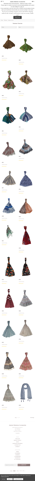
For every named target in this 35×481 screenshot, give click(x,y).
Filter (3, 27)
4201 (3, 162)
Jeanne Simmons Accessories (17, 425)
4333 (3, 279)
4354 (20, 373)
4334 (20, 279)
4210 (19, 156)
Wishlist (19, 473)
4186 (19, 127)
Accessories (17, 456)
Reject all (10, 479)
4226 (3, 216)
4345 (3, 342)
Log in (16, 473)
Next (32, 417)
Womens (5, 20)
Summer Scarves (10, 20)
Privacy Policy (17, 440)
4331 (2, 240)
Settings (3, 479)
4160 (20, 60)
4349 (3, 373)
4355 (3, 405)
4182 (2, 131)
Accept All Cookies (18, 479)
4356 (20, 405)
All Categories (17, 459)
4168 (3, 95)
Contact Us (17, 445)
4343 (20, 310)
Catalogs (17, 438)
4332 (20, 248)
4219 (19, 189)
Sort (20, 27)
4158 (2, 56)
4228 (20, 216)
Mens (17, 451)
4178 (19, 91)
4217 (2, 187)
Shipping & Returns (17, 443)
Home (2, 20)
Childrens (17, 453)
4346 (20, 339)
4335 (3, 310)
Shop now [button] (17, 17)
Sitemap (18, 446)
